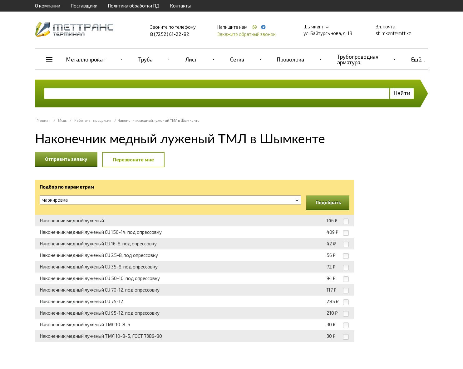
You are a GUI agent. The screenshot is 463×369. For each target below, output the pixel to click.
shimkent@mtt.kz (393, 33)
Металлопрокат (85, 59)
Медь (62, 120)
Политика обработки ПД (134, 5)
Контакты (180, 5)
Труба (145, 59)
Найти (402, 92)
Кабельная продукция (92, 120)
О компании (47, 5)
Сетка (237, 59)
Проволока (290, 59)
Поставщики (84, 5)
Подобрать (328, 202)
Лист (191, 59)
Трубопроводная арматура (357, 59)
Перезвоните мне (133, 159)
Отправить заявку (66, 159)
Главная (43, 120)
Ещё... (418, 59)
